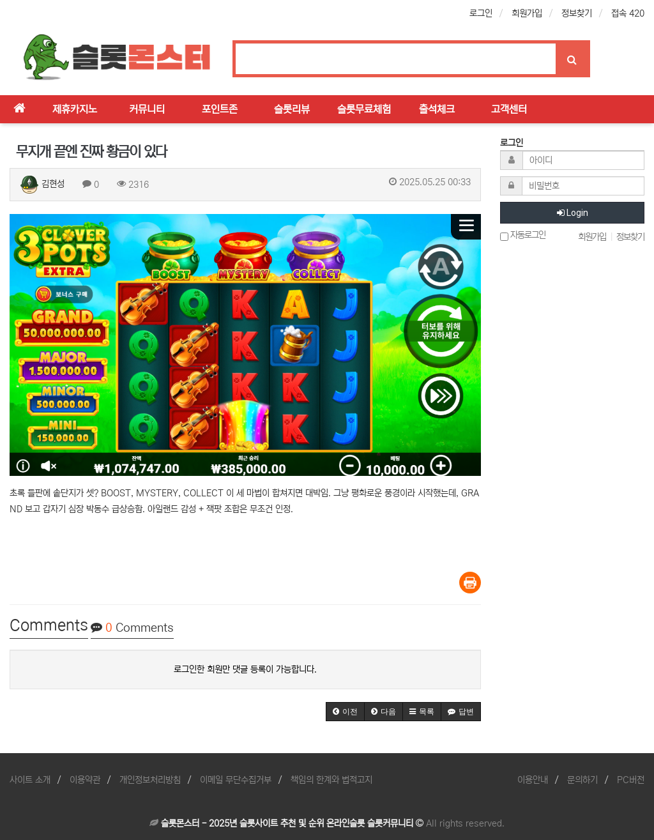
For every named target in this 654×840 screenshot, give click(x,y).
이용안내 (532, 780)
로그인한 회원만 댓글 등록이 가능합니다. (245, 669)
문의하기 (582, 780)
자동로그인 (522, 235)
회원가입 (527, 13)
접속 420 (627, 13)
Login (572, 213)
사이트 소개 (30, 780)
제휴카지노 (74, 109)
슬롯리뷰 (292, 109)
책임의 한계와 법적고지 (331, 780)
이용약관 (85, 780)
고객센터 (509, 109)
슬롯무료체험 (364, 109)
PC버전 (630, 780)
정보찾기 (576, 13)
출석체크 (437, 109)
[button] (345, 711)
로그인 (480, 13)
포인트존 (220, 109)
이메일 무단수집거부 (235, 780)
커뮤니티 (147, 109)
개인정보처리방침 (150, 780)
